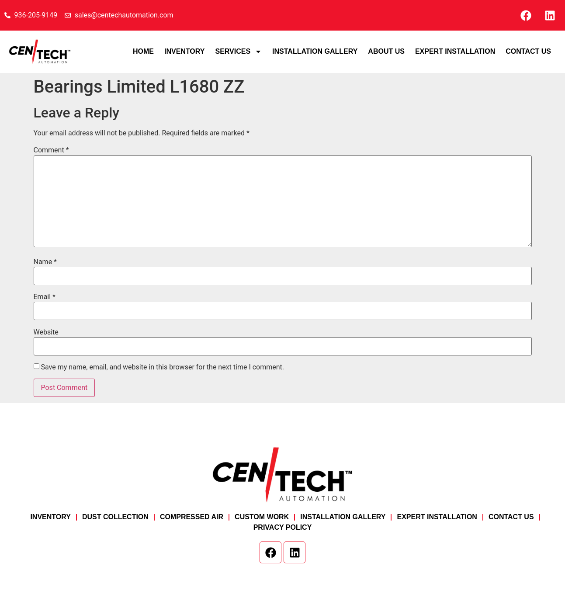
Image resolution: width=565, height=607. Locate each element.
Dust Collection (115, 517)
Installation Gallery (314, 51)
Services (238, 51)
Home (143, 51)
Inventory (184, 51)
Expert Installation (455, 51)
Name (45, 262)
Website (46, 332)
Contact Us (528, 51)
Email (44, 296)
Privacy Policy (282, 527)
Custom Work (262, 517)
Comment (51, 150)
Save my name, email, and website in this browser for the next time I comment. (162, 367)
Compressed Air (191, 517)
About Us (386, 51)
